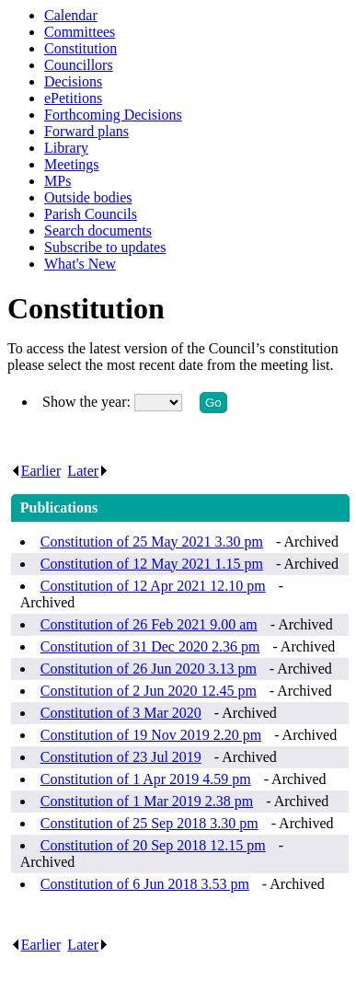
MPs (57, 181)
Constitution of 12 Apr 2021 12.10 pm (153, 586)
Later (88, 471)
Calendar (71, 15)
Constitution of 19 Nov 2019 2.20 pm (150, 735)
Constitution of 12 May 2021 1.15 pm (151, 563)
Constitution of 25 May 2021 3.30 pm (151, 541)
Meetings (71, 164)
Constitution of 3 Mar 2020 (120, 713)
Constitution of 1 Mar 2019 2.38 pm (147, 801)
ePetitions (73, 98)
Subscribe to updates (105, 247)
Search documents (98, 230)
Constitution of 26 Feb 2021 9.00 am (149, 624)
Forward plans (86, 131)
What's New (80, 263)
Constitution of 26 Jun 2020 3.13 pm (148, 668)
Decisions (73, 81)
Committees (79, 32)
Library (66, 148)
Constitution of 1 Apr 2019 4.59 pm (145, 779)
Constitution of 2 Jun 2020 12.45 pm (148, 690)
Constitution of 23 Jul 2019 (120, 757)
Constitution (80, 48)
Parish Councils (90, 214)
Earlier (36, 471)
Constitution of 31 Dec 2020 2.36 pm (150, 646)
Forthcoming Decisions (113, 114)
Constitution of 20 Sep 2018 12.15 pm (153, 845)
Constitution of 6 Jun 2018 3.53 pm (144, 884)
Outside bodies (88, 197)
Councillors (78, 65)
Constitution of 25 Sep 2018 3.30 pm (149, 823)
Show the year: (88, 401)
